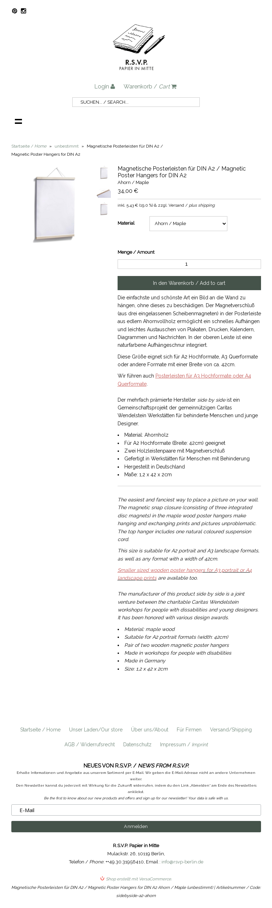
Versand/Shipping (231, 729)
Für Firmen (189, 729)
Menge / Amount (136, 252)
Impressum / (184, 744)
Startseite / (28, 146)
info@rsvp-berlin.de (182, 861)
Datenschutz (137, 744)
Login (104, 86)
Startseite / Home (40, 729)
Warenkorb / (150, 86)
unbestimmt (67, 146)
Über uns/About (149, 729)
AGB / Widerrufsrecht (89, 744)
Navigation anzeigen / (18, 121)
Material (126, 223)
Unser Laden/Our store (96, 729)
